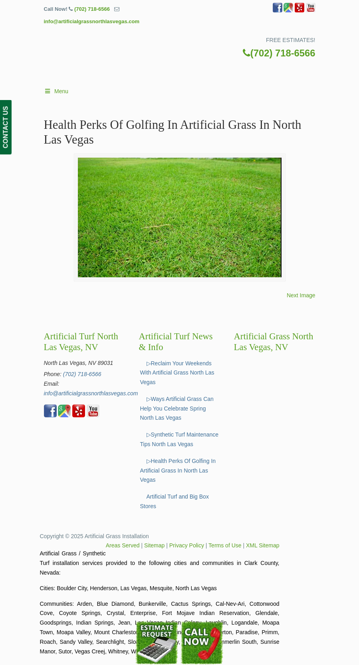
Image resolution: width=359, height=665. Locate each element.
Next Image (301, 295)
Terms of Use (224, 545)
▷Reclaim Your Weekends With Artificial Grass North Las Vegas (177, 373)
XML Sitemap (263, 545)
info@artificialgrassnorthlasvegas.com (92, 21)
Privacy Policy (186, 545)
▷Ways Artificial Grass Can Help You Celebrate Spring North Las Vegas (177, 408)
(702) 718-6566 (92, 9)
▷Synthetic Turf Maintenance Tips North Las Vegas (179, 439)
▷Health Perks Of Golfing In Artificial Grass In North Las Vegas (178, 470)
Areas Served (123, 545)
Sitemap (154, 545)
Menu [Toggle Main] (56, 91)
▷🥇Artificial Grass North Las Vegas (188, 46)
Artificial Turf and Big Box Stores (174, 501)
